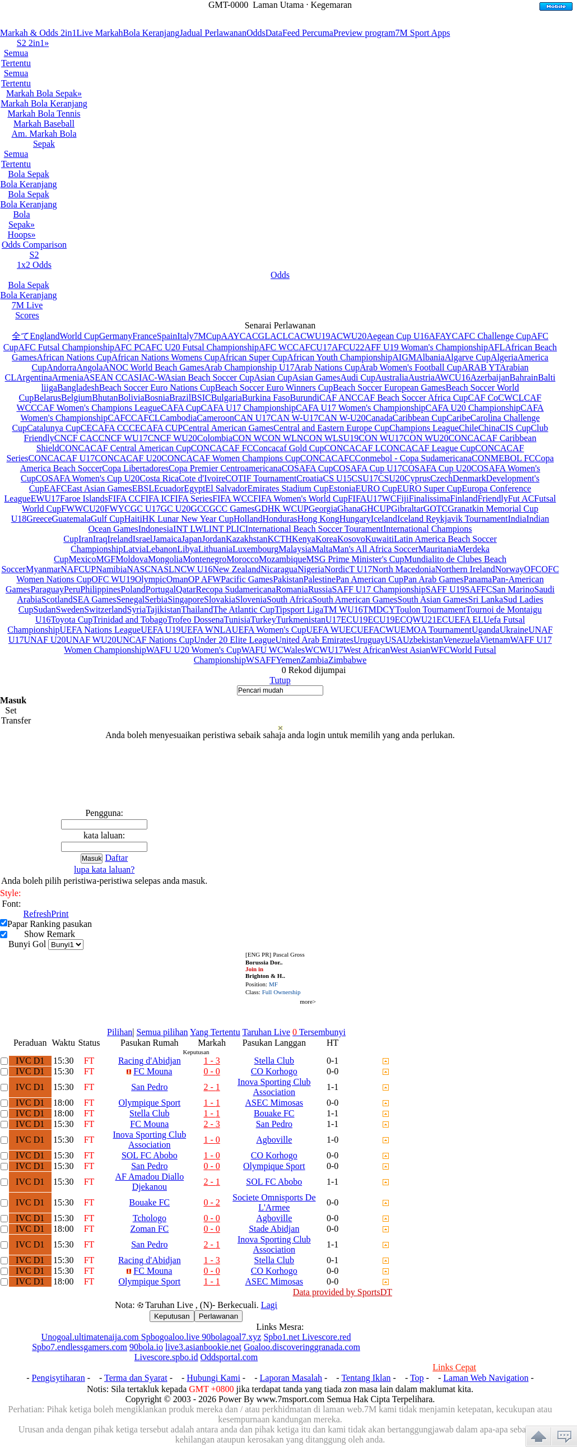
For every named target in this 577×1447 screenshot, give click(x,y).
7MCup (207, 336)
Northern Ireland (465, 569)
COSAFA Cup (307, 468)
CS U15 (337, 478)
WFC (440, 650)
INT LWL (191, 529)
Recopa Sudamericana (236, 589)
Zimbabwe (347, 660)
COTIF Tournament (260, 478)
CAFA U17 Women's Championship (361, 407)
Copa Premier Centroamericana (225, 468)
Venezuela (461, 639)
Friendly (492, 498)
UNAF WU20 (91, 639)
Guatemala (71, 518)
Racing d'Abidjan (149, 1060)
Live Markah (99, 33)
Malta (321, 549)
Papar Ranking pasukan (49, 924)
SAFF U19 (445, 589)
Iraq (100, 539)
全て (21, 336)
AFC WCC (279, 347)
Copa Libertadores (135, 468)
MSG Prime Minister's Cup (355, 559)
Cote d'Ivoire (202, 478)
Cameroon (215, 418)
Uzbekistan (423, 639)
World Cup (79, 336)
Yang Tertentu (215, 1032)
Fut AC (521, 498)
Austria (421, 377)
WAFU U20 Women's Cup (193, 650)
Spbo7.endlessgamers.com (79, 1347)
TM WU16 (342, 609)
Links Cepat (454, 1367)
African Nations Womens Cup (165, 357)
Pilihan (119, 1032)
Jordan (214, 539)
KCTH (280, 539)
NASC (139, 569)
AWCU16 (453, 377)
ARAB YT (481, 367)
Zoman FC (149, 1228)
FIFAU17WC (372, 498)
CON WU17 (381, 438)
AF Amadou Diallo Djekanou (149, 1181)
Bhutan (105, 397)
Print (59, 914)
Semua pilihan (162, 1032)
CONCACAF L (352, 448)
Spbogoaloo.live (171, 1337)
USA (394, 639)
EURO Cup (376, 488)
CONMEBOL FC (503, 458)
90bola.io (146, 1347)
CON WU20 (425, 438)
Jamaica (167, 539)
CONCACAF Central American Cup (125, 448)
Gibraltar (407, 508)
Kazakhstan (247, 539)
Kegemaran (331, 5)
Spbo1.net (282, 1337)
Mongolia (165, 559)
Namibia (111, 569)
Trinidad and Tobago (129, 619)
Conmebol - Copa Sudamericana (413, 458)
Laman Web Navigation (485, 1378)
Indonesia (155, 529)
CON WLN (283, 438)
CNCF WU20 (172, 438)
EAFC (55, 488)
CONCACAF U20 (128, 458)
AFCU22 (348, 347)
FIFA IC (155, 498)
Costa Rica (159, 478)
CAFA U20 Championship (473, 407)
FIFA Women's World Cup (300, 498)
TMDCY (379, 609)
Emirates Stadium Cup (288, 488)
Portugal (161, 589)
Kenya (303, 539)
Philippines (100, 589)
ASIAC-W (146, 377)
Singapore (185, 599)
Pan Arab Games (433, 579)
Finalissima (429, 498)
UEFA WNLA (205, 629)
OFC (532, 569)
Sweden (70, 609)
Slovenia (251, 599)
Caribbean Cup (419, 418)
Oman (177, 579)
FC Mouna (152, 1071)
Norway (509, 569)
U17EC (338, 619)
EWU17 (45, 498)
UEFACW (375, 629)
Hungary (355, 518)
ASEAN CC (105, 377)
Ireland (119, 539)
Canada (379, 418)
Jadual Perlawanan (212, 33)
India (517, 518)
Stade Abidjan (274, 1228)
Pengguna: (104, 813)
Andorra (61, 367)
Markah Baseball (44, 123)
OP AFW (204, 579)
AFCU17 (315, 347)
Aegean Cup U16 (397, 336)
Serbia (156, 599)
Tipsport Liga (298, 609)
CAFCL (145, 418)
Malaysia (294, 549)
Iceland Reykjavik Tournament (452, 518)
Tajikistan (163, 609)
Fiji (403, 498)
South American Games (354, 599)
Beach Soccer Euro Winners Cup (274, 387)
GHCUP (376, 508)
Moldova (131, 559)
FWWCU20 (82, 508)
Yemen (288, 660)
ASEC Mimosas (274, 1102)
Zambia (314, 660)
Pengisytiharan (58, 1378)
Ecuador (169, 488)
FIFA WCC (232, 498)
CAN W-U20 (342, 418)
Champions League (424, 428)
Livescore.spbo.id (166, 1357)
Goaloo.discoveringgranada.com (302, 1347)
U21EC (434, 619)
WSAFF (261, 660)
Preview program (364, 33)
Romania (292, 589)
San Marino (513, 589)
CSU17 (365, 478)
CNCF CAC (76, 438)
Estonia (341, 488)
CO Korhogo (274, 1071)
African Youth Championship (339, 357)
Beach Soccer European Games (389, 387)
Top (417, 1378)
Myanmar (43, 569)
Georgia (323, 508)
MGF (105, 559)
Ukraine (514, 629)
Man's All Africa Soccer (375, 549)
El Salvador (226, 488)
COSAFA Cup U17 (367, 468)
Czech (441, 478)
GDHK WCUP (282, 508)
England (44, 336)
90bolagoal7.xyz (231, 1337)
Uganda (486, 629)
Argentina (34, 377)
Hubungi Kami (213, 1378)
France (144, 336)
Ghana (349, 508)
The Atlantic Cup (243, 609)
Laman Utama (278, 5)
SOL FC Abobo (150, 1155)
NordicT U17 (348, 569)
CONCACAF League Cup (427, 448)
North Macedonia (403, 569)
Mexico (82, 559)
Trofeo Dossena (195, 619)
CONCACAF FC (222, 448)
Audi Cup (357, 377)
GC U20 (176, 508)
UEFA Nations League (100, 629)
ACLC (282, 336)
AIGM (404, 357)
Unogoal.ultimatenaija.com (91, 1337)
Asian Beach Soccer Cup (209, 377)
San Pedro (149, 1087)
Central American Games (228, 428)
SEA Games (95, 599)
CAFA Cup (181, 407)
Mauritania (438, 549)
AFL (496, 347)
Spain (167, 336)
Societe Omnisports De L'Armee (273, 1202)
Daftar (116, 857)
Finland (464, 498)
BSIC (201, 397)
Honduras (280, 518)
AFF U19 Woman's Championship (426, 347)
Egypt (194, 488)
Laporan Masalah (291, 1378)
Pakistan (288, 579)
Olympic (150, 579)
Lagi (269, 1305)
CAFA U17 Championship (248, 407)
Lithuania (215, 549)
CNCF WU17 (122, 438)
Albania (430, 357)
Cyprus (417, 478)
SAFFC (478, 589)
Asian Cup (273, 377)
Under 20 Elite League (234, 639)
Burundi (304, 397)
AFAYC (443, 336)
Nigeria (310, 569)
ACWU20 (348, 336)
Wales (294, 650)
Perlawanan (218, 1316)
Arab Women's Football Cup (411, 367)
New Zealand (236, 569)
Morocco (242, 559)
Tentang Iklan (365, 1378)
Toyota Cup (71, 619)
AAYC (233, 336)
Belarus (47, 397)
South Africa (289, 599)
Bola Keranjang (151, 33)
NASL (162, 569)
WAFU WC (262, 650)
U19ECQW (400, 619)
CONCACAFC (327, 458)
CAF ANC (338, 397)
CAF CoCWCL (496, 397)
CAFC (119, 418)
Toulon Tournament (430, 609)
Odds (256, 33)
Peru (72, 589)
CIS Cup (515, 428)
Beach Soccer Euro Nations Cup (157, 387)
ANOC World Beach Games (153, 367)
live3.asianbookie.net (203, 1347)
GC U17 (146, 508)
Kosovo (351, 539)
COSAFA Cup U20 (436, 468)
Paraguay (47, 589)
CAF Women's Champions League (99, 407)
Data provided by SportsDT (342, 1292)
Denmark (469, 478)
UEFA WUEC (331, 629)
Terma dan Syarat (135, 1378)
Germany (116, 336)
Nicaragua (278, 569)
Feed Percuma (307, 33)
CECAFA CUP (156, 428)
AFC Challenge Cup (494, 336)
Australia (391, 377)
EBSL (143, 488)
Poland (132, 589)
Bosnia (157, 397)
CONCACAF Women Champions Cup (230, 458)
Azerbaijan (489, 377)
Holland (248, 518)
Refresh (38, 914)
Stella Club (274, 1060)
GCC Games (231, 508)
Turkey (263, 619)
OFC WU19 (113, 579)
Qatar (186, 589)
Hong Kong (318, 518)
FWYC (118, 508)
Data (274, 33)
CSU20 (391, 478)
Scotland (57, 599)
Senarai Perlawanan (280, 325)
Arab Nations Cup (326, 367)
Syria (136, 609)
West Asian (410, 650)
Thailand (197, 609)
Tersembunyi (319, 1032)
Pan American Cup (369, 579)
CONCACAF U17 (62, 458)
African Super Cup (253, 357)
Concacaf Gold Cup (288, 448)
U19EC (365, 619)
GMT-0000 (228, 5)
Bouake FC (274, 1113)
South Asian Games (432, 599)
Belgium (76, 397)
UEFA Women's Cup (269, 629)
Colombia (214, 438)
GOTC (436, 508)
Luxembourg (255, 549)
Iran (85, 539)
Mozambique (282, 559)
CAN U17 (252, 418)
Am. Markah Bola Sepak (44, 139)
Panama (478, 579)
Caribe (458, 418)
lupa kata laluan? (104, 869)
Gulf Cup (107, 518)
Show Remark (49, 934)
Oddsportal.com (229, 1357)
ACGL (257, 336)
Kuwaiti (379, 539)
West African (366, 650)
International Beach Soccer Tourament (314, 529)
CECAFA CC (105, 428)
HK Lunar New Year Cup (188, 518)
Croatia (309, 478)
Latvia (134, 549)
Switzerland (105, 609)
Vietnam (495, 639)
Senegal (131, 599)
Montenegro (204, 559)
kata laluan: (104, 835)
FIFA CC (124, 498)
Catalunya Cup (54, 428)
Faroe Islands (84, 498)
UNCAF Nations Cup (155, 639)
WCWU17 (324, 650)
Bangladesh (78, 387)
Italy (185, 336)
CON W (247, 438)
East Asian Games (99, 488)
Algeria (504, 357)
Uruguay (369, 639)
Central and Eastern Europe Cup (331, 428)
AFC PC (129, 347)
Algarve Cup (468, 357)
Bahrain (524, 377)
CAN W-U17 (294, 418)
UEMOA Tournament (433, 629)
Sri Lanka (486, 599)
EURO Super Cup (429, 488)
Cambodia (178, 418)
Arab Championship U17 (249, 367)
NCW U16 (193, 569)
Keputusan (172, 1316)
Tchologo (149, 1218)
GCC (199, 508)
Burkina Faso (266, 397)
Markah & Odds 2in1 (38, 33)
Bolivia (131, 397)
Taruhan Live (266, 1032)
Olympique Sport (149, 1102)
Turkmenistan (300, 619)
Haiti (133, 518)
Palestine (319, 579)
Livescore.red (326, 1337)
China (489, 428)
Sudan (45, 609)
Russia (320, 589)
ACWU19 (312, 336)
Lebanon (161, 549)
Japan (192, 539)
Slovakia (219, 599)
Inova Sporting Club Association (274, 1087)
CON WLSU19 (331, 438)
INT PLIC (227, 529)
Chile (468, 428)
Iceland (384, 518)
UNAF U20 (45, 639)
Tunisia (237, 619)
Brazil (180, 397)
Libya (187, 549)
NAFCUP (78, 569)
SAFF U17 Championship (379, 589)
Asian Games (316, 377)
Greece (39, 518)
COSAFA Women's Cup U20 (87, 478)
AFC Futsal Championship (66, 347)
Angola (89, 367)
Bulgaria (226, 397)
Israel (143, 539)
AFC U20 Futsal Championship (202, 347)
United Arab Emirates (314, 639)
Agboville (274, 1139)
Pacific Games (247, 579)
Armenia (67, 377)
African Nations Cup (74, 357)
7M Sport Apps (422, 33)
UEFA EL (465, 619)
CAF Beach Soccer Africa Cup (412, 397)
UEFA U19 (160, 629)
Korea (326, 539)
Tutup (280, 680)
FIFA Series (191, 498)
